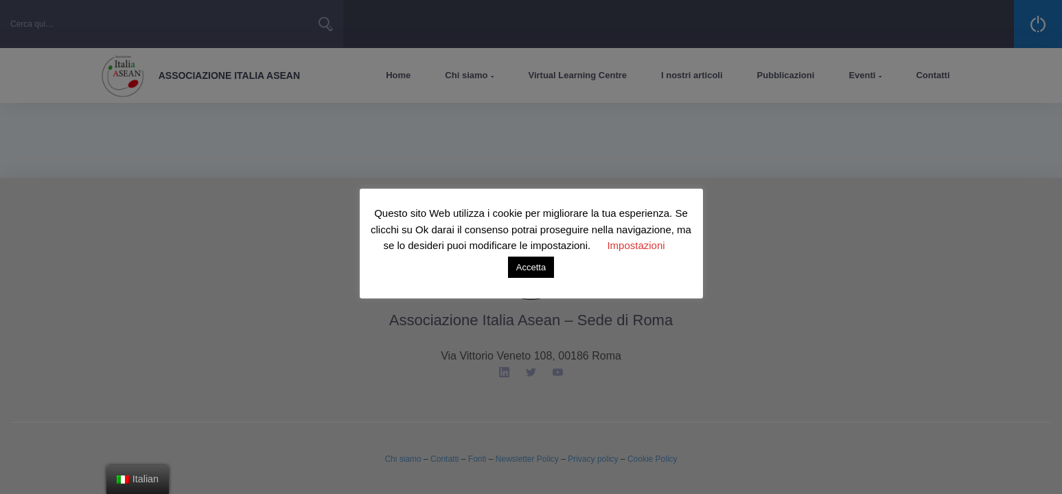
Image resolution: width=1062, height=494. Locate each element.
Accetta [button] (531, 267)
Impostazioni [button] (636, 245)
